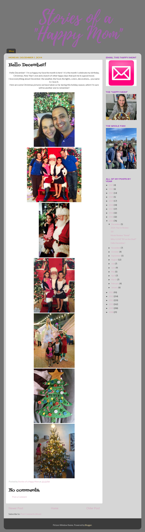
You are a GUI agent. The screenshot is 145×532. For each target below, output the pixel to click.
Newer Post (16, 508)
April (113, 275)
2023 (111, 185)
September (116, 256)
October (115, 252)
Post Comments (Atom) (31, 514)
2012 (111, 296)
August (114, 260)
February (115, 283)
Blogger (88, 525)
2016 (111, 213)
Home (54, 508)
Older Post (93, 508)
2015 (111, 217)
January (114, 287)
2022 (111, 189)
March (114, 279)
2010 (111, 304)
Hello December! (118, 243)
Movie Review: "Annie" (120, 235)
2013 (111, 292)
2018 (111, 205)
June (113, 268)
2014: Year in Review (120, 228)
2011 (111, 300)
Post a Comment (19, 497)
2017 (111, 209)
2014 (111, 221)
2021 (111, 193)
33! (112, 231)
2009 (111, 308)
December (116, 224)
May (113, 271)
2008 (111, 312)
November (116, 248)
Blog (11, 51)
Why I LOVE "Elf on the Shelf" (123, 239)
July (113, 263)
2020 (111, 197)
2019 (111, 201)
